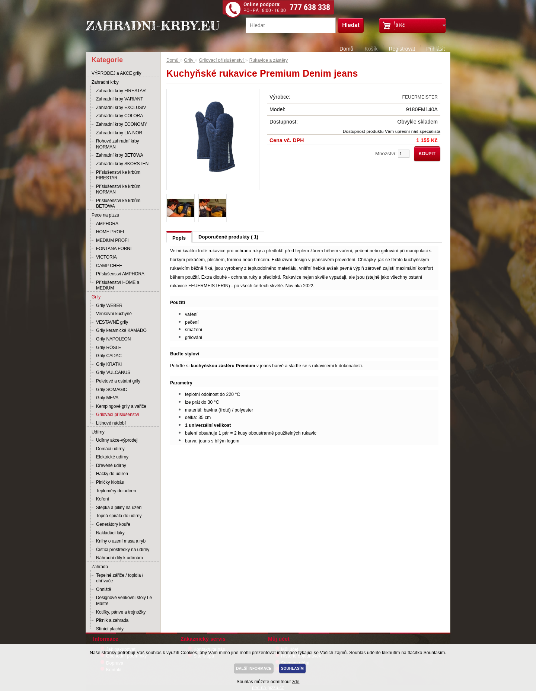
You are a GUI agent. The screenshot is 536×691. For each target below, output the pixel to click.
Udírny (98, 432)
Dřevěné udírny (111, 465)
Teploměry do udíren (116, 490)
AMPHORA (107, 223)
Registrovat (402, 49)
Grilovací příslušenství (117, 414)
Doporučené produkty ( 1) (228, 237)
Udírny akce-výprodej (116, 440)
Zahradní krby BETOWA (119, 155)
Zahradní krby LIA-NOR (119, 132)
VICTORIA (106, 257)
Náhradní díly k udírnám (119, 557)
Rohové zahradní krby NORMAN (117, 144)
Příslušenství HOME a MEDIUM (117, 285)
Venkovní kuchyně (114, 313)
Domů (346, 49)
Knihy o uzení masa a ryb (121, 541)
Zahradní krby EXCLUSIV (121, 107)
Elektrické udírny (112, 457)
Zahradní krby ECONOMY (121, 124)
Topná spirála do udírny (118, 515)
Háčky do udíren (112, 473)
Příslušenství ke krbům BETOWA (118, 203)
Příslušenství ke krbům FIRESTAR (118, 175)
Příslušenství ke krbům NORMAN (118, 189)
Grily (96, 297)
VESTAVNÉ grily (112, 322)
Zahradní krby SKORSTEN (122, 163)
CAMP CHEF (109, 265)
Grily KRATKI (109, 364)
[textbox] (291, 25)
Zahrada (100, 566)
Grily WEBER (109, 305)
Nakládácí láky (110, 532)
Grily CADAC (109, 355)
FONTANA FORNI (113, 248)
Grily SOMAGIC (111, 389)
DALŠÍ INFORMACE (253, 668)
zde (296, 681)
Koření (102, 499)
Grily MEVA (107, 397)
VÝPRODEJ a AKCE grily (116, 73)
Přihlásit (435, 49)
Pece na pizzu (105, 215)
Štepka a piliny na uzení (119, 507)
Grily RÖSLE (108, 347)
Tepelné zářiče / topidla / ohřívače (119, 578)
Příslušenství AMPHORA (120, 273)
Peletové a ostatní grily (118, 381)
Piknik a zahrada (112, 620)
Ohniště (103, 589)
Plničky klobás (110, 482)
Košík (370, 49)
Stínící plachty (110, 628)
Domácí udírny (110, 448)
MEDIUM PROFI (112, 240)
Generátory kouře (113, 524)
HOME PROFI (110, 231)
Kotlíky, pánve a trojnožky (121, 612)
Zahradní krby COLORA (119, 115)
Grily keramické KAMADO (121, 330)
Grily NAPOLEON (113, 339)
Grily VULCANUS (113, 372)
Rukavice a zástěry (268, 60)
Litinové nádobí (111, 423)
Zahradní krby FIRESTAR (121, 90)
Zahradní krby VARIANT (119, 99)
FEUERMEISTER (420, 97)
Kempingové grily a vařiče (121, 406)
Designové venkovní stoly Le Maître (124, 600)
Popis (179, 238)
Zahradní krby (105, 82)
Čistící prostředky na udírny (122, 549)
